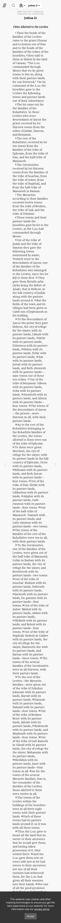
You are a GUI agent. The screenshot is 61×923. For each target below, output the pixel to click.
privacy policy (41, 909)
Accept (30, 916)
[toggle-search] (13, 5)
